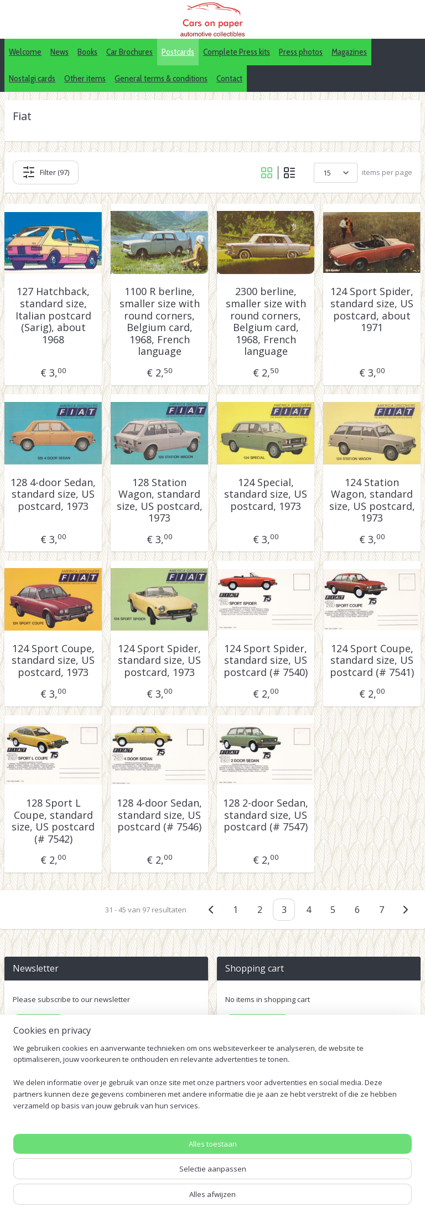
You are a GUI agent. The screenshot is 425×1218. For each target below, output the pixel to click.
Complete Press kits (236, 52)
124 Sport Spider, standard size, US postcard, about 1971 (371, 309)
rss (231, 1198)
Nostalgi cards (32, 78)
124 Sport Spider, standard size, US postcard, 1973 (159, 661)
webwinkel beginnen (274, 1198)
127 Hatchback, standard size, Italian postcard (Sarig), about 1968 (53, 315)
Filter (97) (45, 172)
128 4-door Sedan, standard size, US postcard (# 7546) (159, 815)
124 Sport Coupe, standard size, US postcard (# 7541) (372, 661)
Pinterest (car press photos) (337, 1145)
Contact (229, 78)
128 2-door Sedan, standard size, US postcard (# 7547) (265, 815)
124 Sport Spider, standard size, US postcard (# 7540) (266, 661)
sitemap (208, 1198)
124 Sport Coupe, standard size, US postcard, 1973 (53, 661)
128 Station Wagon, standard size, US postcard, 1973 (160, 500)
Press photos (301, 52)
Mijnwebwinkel (370, 1198)
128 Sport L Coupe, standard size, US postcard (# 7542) (53, 821)
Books (87, 52)
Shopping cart (257, 1024)
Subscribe (38, 1024)
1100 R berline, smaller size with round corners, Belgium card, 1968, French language (160, 322)
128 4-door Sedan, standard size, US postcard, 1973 (53, 494)
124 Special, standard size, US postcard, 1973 (265, 494)
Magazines (349, 52)
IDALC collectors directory (334, 1133)
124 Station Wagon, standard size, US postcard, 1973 (372, 500)
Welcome (25, 52)
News (59, 52)
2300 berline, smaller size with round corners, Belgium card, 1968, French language (266, 322)
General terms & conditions (161, 78)
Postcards (178, 52)
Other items (85, 78)
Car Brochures (129, 52)
